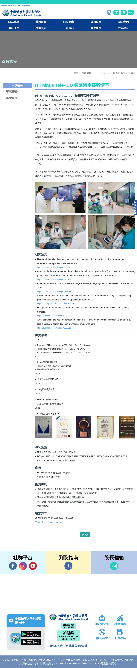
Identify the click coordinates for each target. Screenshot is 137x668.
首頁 (76, 73)
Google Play (31, 634)
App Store (31, 642)
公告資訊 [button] (68, 28)
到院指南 (68, 566)
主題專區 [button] (123, 28)
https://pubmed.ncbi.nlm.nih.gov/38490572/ (55, 279)
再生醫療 (12, 98)
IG (23, 566)
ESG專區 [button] (13, 21)
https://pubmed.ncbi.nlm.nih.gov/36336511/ (55, 291)
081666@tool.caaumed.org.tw (48, 522)
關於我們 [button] (123, 21)
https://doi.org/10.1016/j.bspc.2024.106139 (55, 304)
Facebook (13, 566)
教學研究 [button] (96, 28)
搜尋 (109, 12)
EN (130, 12)
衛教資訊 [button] (41, 28)
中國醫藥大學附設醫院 (68, 617)
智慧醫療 (12, 91)
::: (3, 2)
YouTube (33, 566)
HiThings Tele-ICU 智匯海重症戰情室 (115, 73)
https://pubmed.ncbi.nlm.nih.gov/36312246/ (55, 328)
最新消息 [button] (13, 28)
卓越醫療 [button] (96, 21)
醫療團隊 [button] (68, 21)
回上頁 (85, 535)
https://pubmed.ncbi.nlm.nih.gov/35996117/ (55, 267)
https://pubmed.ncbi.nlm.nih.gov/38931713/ (55, 316)
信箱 (114, 566)
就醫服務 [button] (41, 21)
